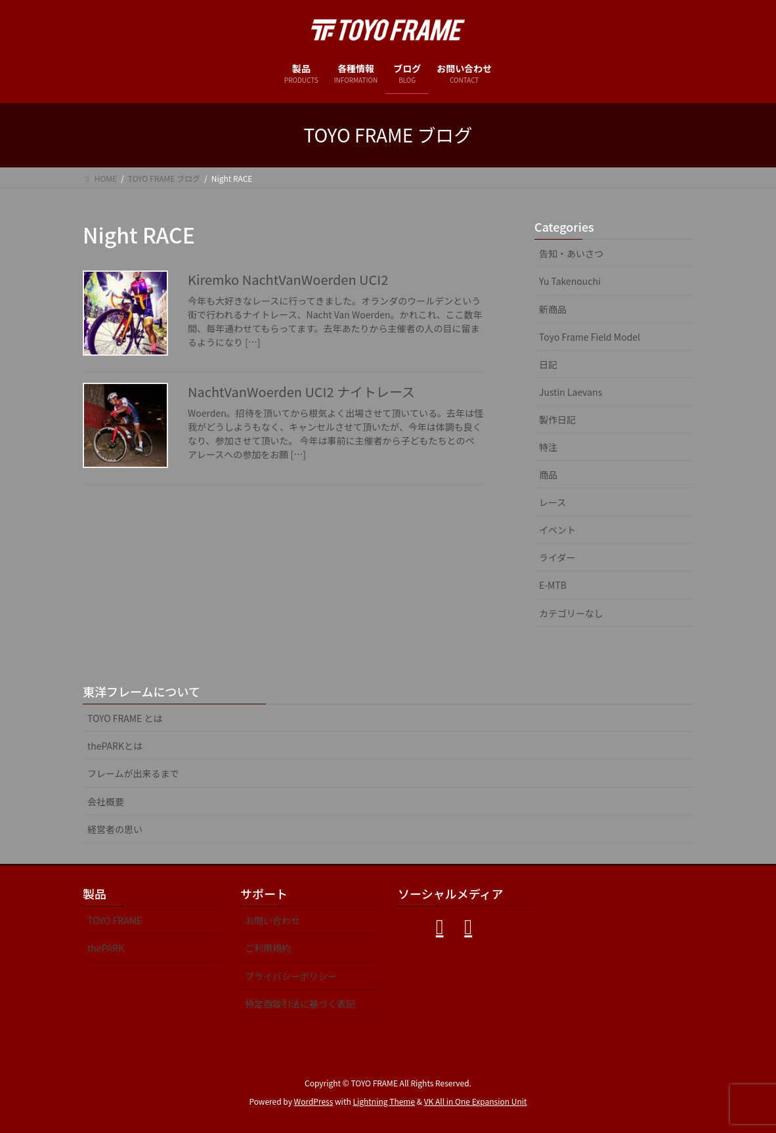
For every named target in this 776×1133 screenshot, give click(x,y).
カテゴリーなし (571, 613)
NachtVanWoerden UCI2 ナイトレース (301, 391)
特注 (548, 447)
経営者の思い (114, 829)
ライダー (557, 557)
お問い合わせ (272, 920)
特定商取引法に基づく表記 (300, 1003)
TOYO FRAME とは (125, 718)
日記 (548, 364)
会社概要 (105, 801)
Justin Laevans (570, 391)
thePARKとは (114, 745)
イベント (557, 529)
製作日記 (557, 419)
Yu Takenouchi (570, 281)
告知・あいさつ (571, 253)
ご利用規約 (268, 947)
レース (552, 502)
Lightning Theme (384, 1101)
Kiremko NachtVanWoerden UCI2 (288, 279)
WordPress (314, 1101)
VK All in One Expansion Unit (475, 1101)
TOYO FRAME (114, 920)
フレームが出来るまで (133, 773)
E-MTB (553, 584)
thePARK (105, 947)
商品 (548, 474)
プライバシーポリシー (291, 976)
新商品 (553, 309)
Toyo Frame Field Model (589, 336)
